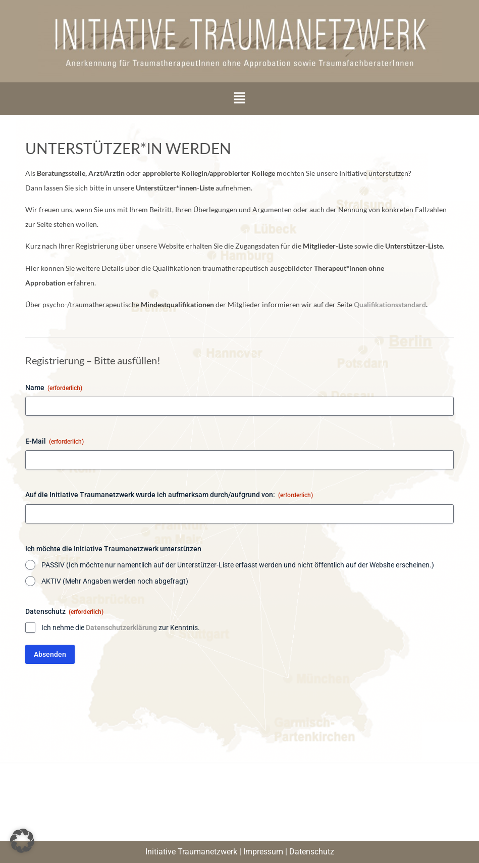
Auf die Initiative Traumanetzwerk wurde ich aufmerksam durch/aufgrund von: (169, 495)
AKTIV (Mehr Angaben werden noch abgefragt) (114, 581)
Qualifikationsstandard (390, 304)
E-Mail (54, 441)
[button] (239, 98)
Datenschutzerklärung (121, 628)
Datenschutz (311, 851)
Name (53, 388)
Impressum (263, 851)
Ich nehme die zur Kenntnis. (120, 628)
